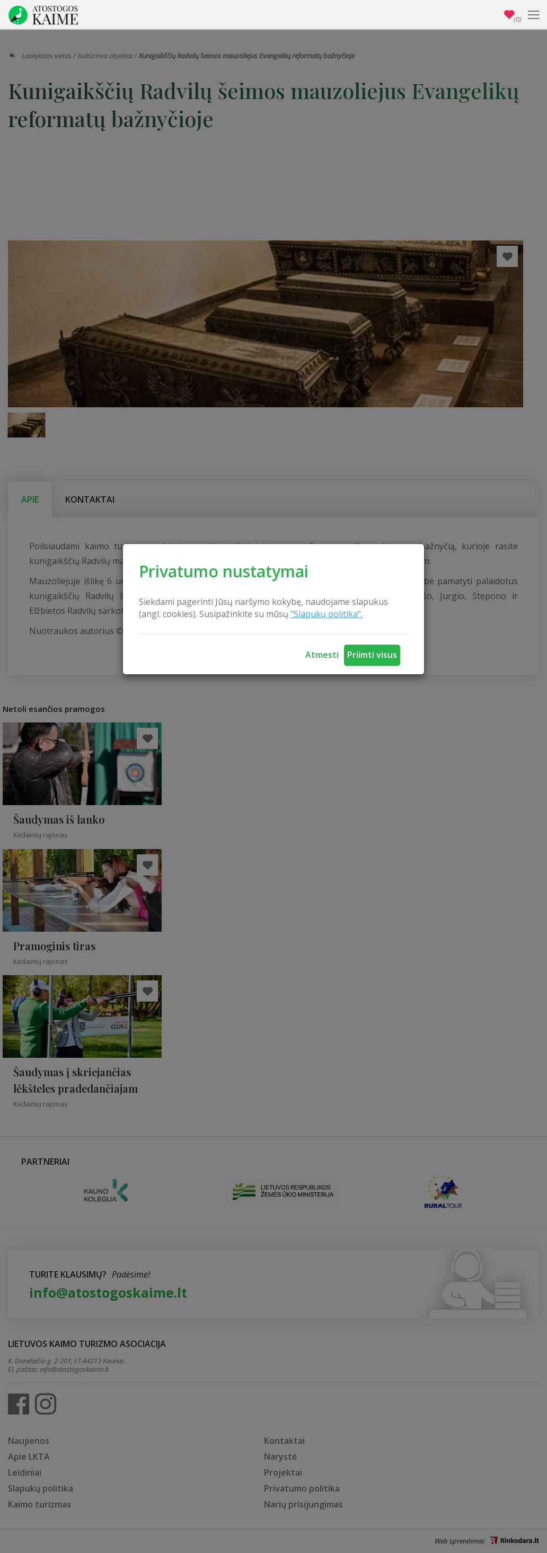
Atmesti (322, 655)
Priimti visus (372, 655)
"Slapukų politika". (326, 614)
